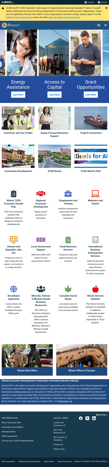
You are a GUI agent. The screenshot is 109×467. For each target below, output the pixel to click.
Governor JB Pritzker (82, 461)
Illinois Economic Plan (11, 422)
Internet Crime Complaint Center (64, 17)
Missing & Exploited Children (29, 461)
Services (102, 2)
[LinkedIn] (94, 418)
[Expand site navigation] (105, 25)
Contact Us (58, 444)
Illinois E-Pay (59, 449)
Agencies (89, 2)
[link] (81, 418)
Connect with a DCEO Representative (17, 441)
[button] (18, 94)
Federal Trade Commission (19, 17)
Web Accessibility (8, 461)
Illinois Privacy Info (65, 461)
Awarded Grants (9, 432)
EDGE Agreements (9, 436)
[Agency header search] (98, 25)
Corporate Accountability (12, 427)
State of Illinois (101, 461)
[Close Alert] (106, 8)
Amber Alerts (49, 461)
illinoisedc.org (65, 401)
